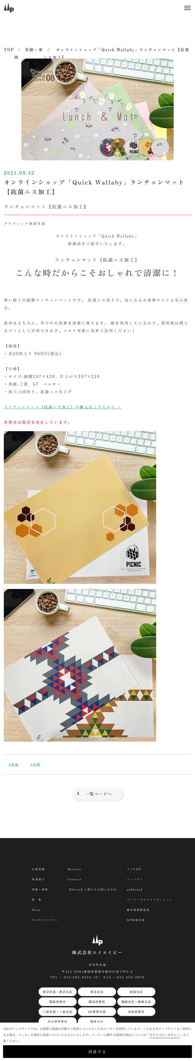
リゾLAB (134, 869)
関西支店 (96, 1022)
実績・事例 (39, 890)
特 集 (36, 900)
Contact (75, 879)
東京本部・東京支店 (57, 992)
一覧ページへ (98, 793)
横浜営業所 (97, 1002)
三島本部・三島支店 (57, 1012)
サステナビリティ (44, 920)
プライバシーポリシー (164, 1034)
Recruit (74, 869)
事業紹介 (38, 879)
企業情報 (38, 869)
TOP (9, 49)
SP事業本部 (97, 1012)
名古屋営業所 (57, 1022)
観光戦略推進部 (138, 910)
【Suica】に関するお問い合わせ (92, 890)
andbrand (135, 890)
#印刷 (35, 764)
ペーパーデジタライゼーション (150, 900)
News (35, 910)
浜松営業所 (136, 1012)
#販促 (14, 764)
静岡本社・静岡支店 (136, 1002)
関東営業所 (57, 1002)
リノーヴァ (135, 879)
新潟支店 (136, 992)
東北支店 (96, 992)
